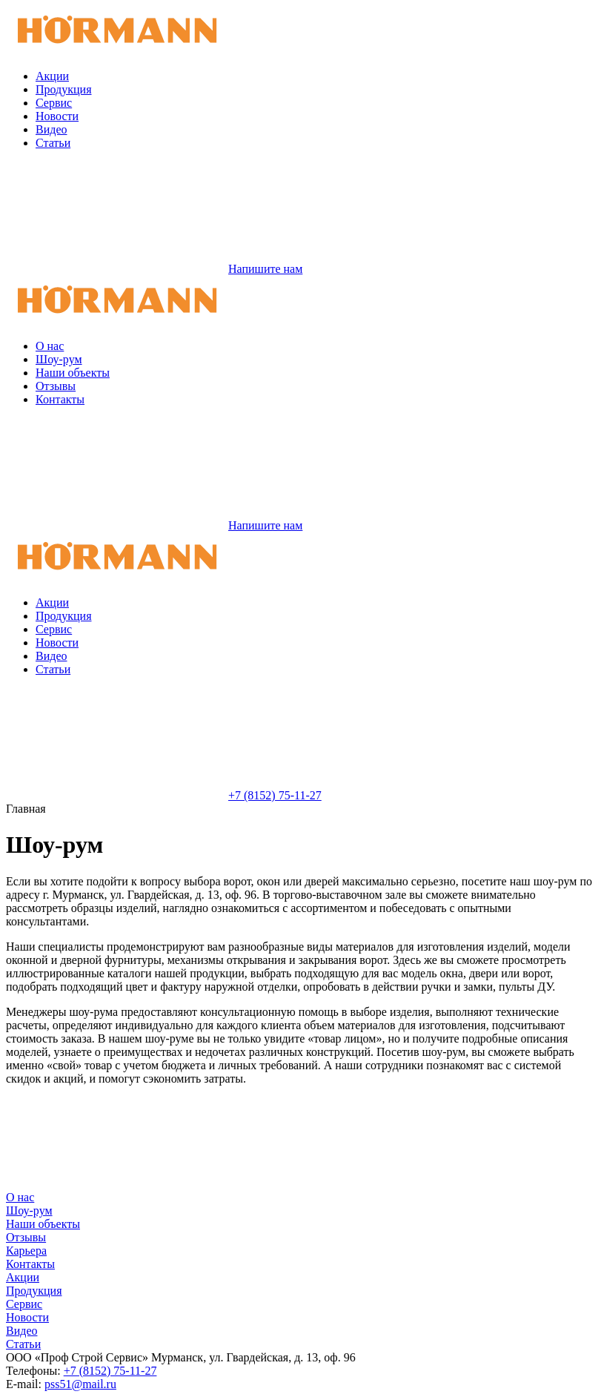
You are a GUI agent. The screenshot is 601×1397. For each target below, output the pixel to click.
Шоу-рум (59, 359)
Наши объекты (73, 372)
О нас (50, 346)
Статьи (53, 142)
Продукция (64, 89)
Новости (57, 116)
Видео (51, 129)
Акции (52, 76)
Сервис (54, 102)
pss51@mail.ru (80, 1384)
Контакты (60, 399)
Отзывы (56, 386)
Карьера (26, 1250)
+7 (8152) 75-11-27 (164, 795)
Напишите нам (154, 268)
